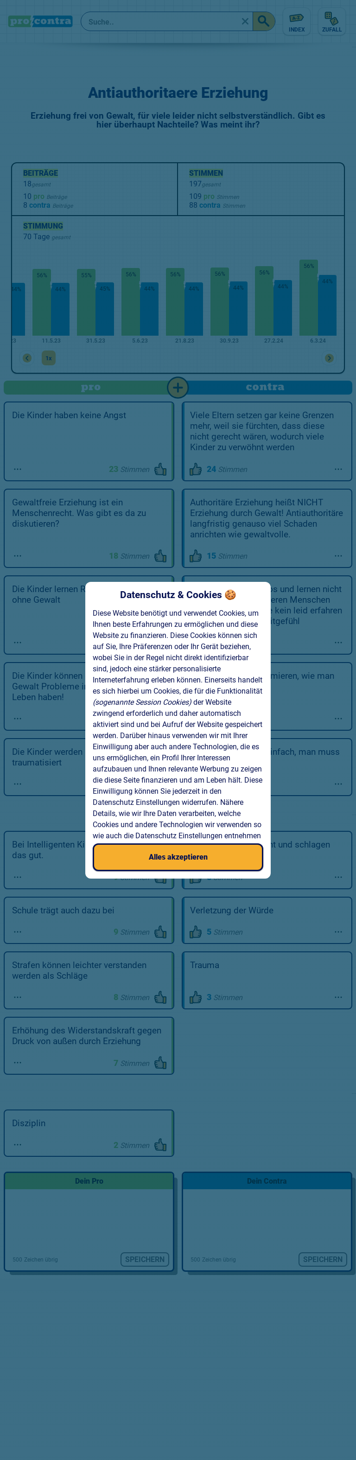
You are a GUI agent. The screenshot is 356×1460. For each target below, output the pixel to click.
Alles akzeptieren (178, 857)
